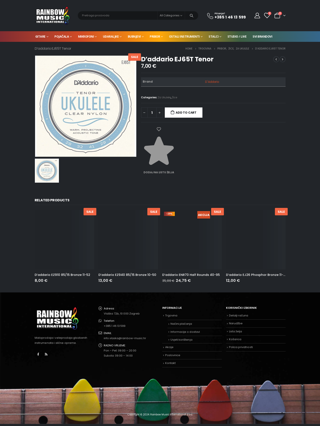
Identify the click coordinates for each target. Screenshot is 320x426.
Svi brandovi (262, 36)
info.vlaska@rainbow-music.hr (125, 338)
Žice (174, 97)
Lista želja (235, 331)
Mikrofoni (86, 36)
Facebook (38, 354)
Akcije (169, 347)
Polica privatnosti (241, 347)
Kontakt (170, 363)
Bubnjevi (134, 36)
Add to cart (186, 112)
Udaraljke (111, 36)
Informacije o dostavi (185, 332)
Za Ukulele (164, 97)
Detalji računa (238, 315)
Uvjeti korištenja (181, 340)
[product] (64, 239)
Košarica (235, 339)
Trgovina (171, 315)
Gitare (40, 36)
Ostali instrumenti (184, 36)
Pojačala (61, 36)
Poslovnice (173, 355)
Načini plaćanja (181, 324)
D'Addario (212, 82)
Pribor (155, 36)
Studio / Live (237, 36)
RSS (46, 354)
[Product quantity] (152, 112)
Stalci (213, 36)
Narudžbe (236, 323)
